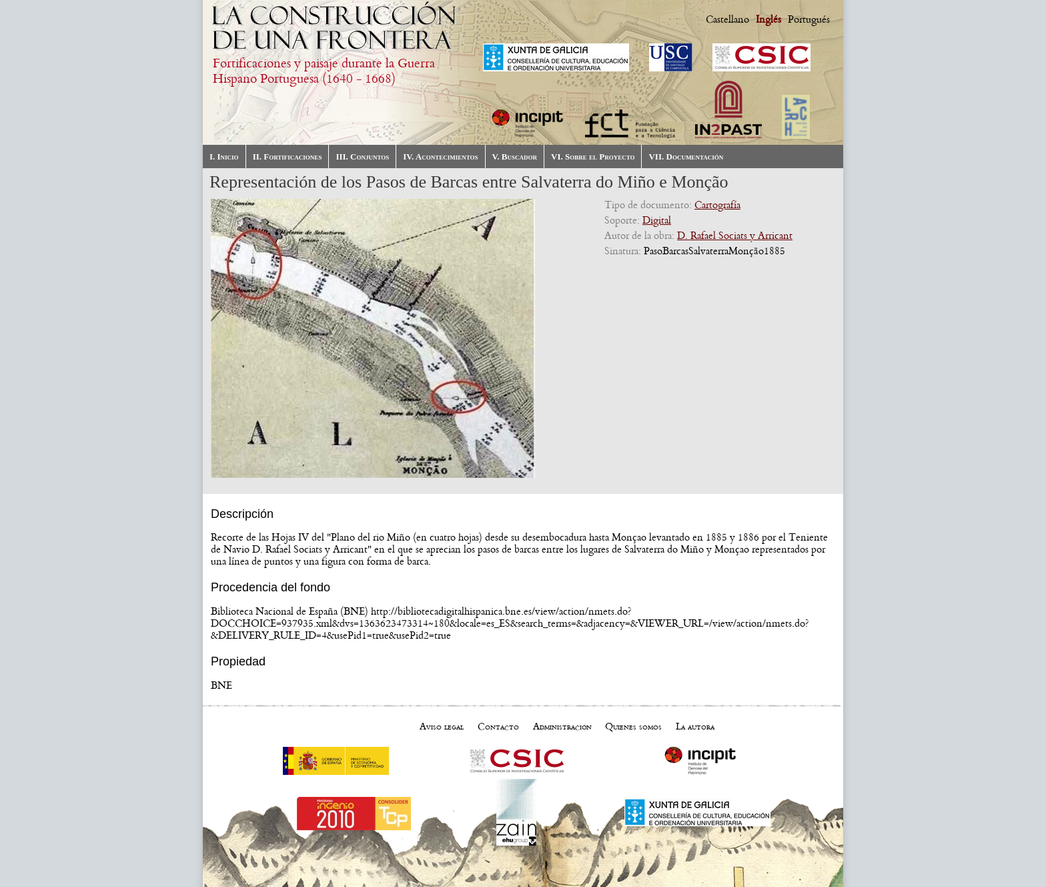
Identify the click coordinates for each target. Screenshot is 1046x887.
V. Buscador (514, 157)
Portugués (809, 19)
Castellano (727, 19)
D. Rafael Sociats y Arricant (735, 235)
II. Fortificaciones (287, 157)
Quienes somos (633, 726)
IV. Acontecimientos (440, 157)
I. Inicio (224, 157)
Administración (562, 726)
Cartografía (717, 205)
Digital (656, 220)
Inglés (768, 19)
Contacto (498, 726)
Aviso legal (442, 726)
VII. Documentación (685, 157)
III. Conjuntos (362, 157)
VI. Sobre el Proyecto (592, 157)
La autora (695, 726)
